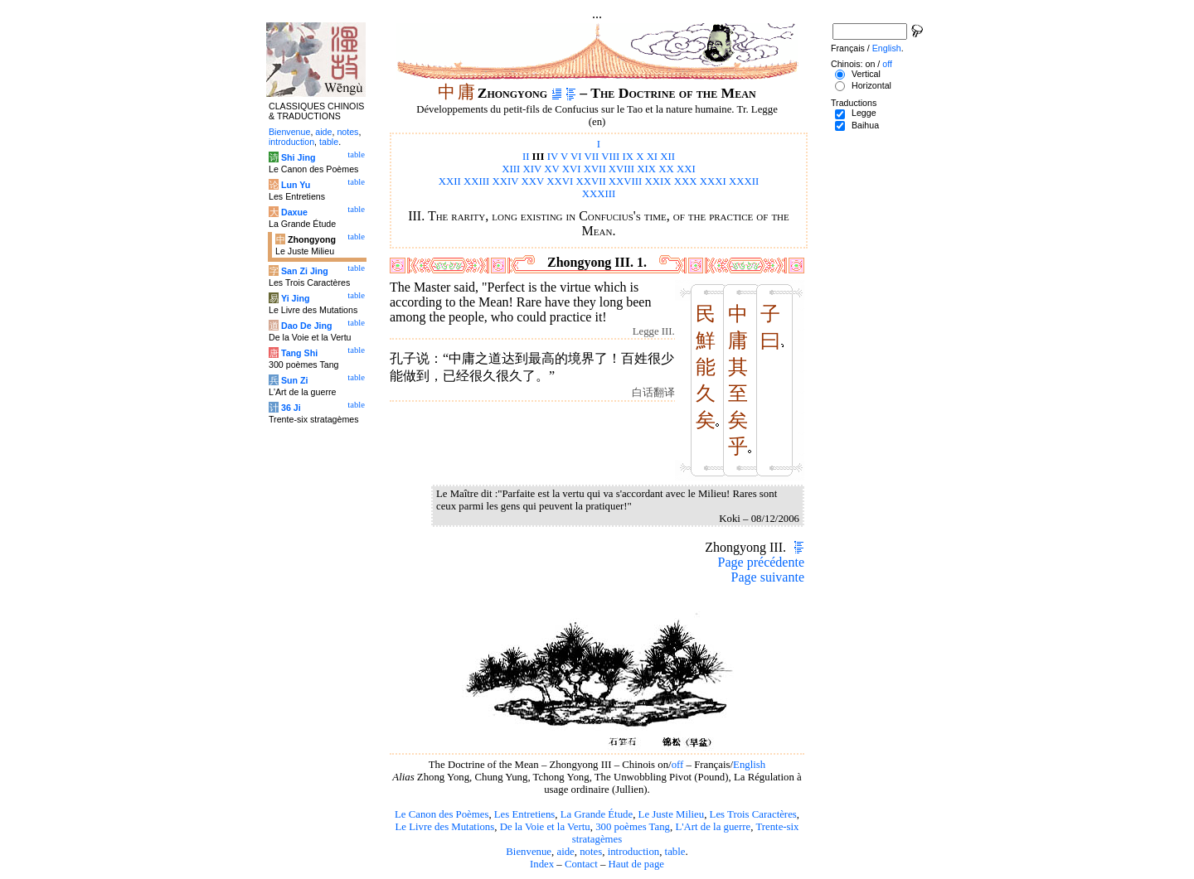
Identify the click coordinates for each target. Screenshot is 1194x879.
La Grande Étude (597, 814)
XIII (511, 169)
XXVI (559, 181)
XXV (533, 181)
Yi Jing (295, 298)
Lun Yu (295, 185)
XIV (532, 169)
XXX (685, 181)
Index (542, 864)
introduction (634, 851)
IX (627, 156)
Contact (581, 864)
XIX (646, 169)
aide (565, 851)
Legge (864, 113)
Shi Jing (298, 157)
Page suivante (767, 577)
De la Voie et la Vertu (545, 827)
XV (551, 169)
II (526, 156)
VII (591, 156)
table (675, 851)
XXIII (476, 181)
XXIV (506, 181)
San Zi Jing (304, 271)
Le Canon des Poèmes (441, 814)
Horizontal (871, 85)
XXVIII (626, 181)
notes (591, 851)
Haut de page (637, 864)
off (678, 764)
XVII (595, 169)
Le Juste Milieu (671, 814)
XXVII (590, 181)
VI (576, 156)
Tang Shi (299, 353)
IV (552, 156)
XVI (571, 169)
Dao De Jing (306, 326)
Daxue (294, 212)
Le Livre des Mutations (444, 827)
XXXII (744, 181)
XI (652, 156)
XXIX (658, 181)
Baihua (865, 125)
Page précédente (761, 562)
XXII (450, 181)
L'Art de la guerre (712, 827)
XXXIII (599, 194)
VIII (610, 156)
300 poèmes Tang (632, 827)
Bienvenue (528, 851)
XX (665, 169)
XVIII (621, 169)
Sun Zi (294, 380)
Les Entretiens (525, 814)
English (749, 764)
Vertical (866, 74)
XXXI (713, 181)
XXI (686, 169)
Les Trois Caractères (753, 814)
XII (667, 156)
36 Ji (291, 408)
